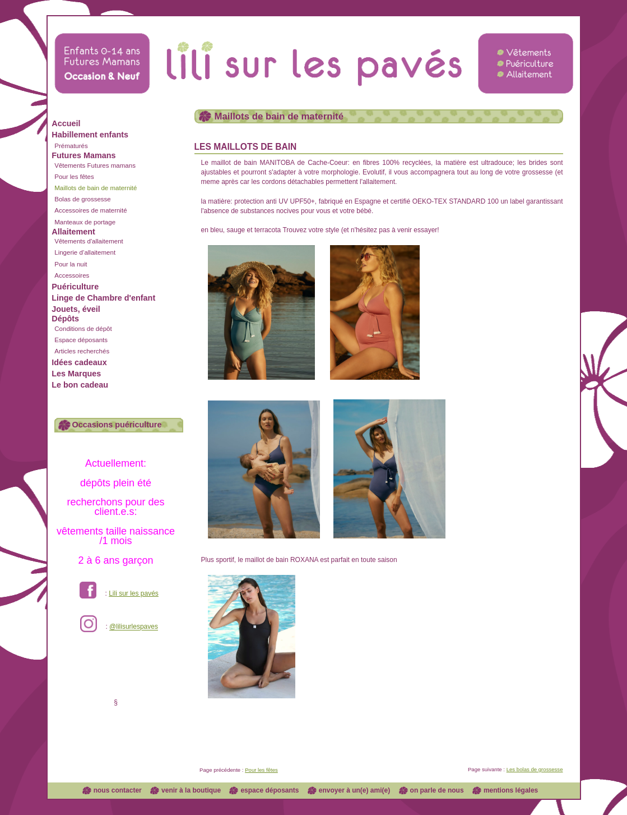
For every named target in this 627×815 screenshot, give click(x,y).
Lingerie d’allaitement (84, 252)
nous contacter (118, 790)
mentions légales (511, 790)
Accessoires (71, 275)
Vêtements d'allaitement (88, 241)
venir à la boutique (191, 790)
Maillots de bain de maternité (95, 188)
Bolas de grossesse (82, 199)
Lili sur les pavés (134, 593)
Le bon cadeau (80, 384)
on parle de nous (437, 790)
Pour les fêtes (74, 176)
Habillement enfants (90, 134)
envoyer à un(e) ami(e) (354, 790)
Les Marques (76, 373)
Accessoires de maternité (90, 210)
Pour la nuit (70, 264)
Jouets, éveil (76, 309)
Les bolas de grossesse (535, 769)
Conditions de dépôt (83, 328)
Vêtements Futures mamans (95, 165)
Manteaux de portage (84, 222)
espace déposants (269, 790)
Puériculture (75, 286)
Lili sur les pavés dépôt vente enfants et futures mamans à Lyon (314, 52)
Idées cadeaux (79, 362)
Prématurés (71, 145)
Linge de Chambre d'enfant (103, 297)
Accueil (66, 123)
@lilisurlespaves (133, 627)
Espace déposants (81, 340)
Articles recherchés (81, 351)
